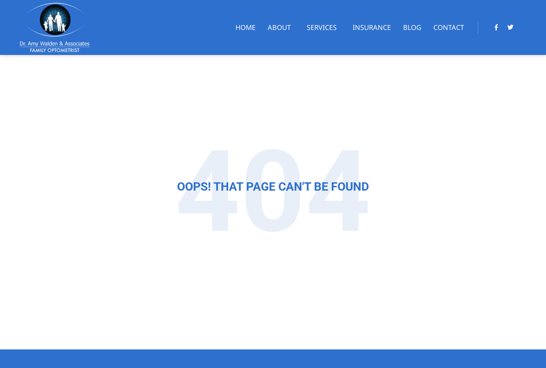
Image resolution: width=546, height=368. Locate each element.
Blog (412, 27)
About (281, 27)
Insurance (372, 27)
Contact (448, 27)
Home (245, 27)
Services (323, 27)
